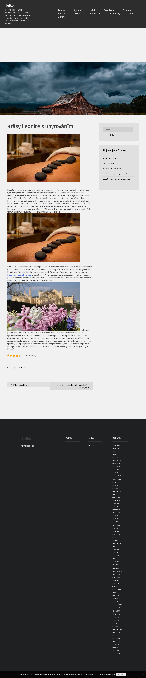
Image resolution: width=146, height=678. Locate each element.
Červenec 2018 (117, 629)
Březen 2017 (116, 654)
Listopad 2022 (116, 513)
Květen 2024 (116, 464)
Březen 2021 (116, 550)
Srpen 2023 (115, 488)
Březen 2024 (116, 470)
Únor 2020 (115, 583)
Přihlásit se (92, 445)
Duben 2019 (116, 614)
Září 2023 (115, 485)
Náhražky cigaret (108, 163)
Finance (127, 10)
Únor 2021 (115, 553)
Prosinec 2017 (116, 639)
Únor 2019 (115, 620)
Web (131, 13)
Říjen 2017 (115, 645)
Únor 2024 (115, 473)
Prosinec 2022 (116, 510)
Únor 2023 (115, 507)
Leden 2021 (115, 556)
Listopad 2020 (116, 559)
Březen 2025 (116, 448)
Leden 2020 (115, 586)
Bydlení (77, 10)
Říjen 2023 (115, 482)
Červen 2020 (116, 574)
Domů (61, 10)
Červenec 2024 (117, 461)
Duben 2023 (116, 500)
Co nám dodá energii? (110, 158)
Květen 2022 (116, 528)
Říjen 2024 (115, 457)
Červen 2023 (116, 494)
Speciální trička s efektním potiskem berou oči (119, 179)
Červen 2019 (116, 608)
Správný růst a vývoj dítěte (112, 169)
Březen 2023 (116, 504)
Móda (78, 13)
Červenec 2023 (117, 491)
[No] (143, 674)
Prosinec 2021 (116, 534)
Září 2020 (115, 565)
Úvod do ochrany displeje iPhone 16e (116, 174)
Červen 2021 (116, 546)
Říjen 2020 (115, 562)
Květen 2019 (116, 611)
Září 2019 (115, 599)
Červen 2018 (116, 632)
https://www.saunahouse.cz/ (19, 275)
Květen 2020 (116, 577)
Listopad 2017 (116, 642)
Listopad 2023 (116, 479)
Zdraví (61, 16)
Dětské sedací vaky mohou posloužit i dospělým (73, 386)
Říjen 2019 (115, 596)
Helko (9, 6)
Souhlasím (121, 674)
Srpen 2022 (115, 522)
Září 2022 (115, 519)
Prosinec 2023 (116, 476)
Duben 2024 (116, 467)
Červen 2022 (116, 525)
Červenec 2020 (117, 571)
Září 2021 (115, 540)
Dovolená (109, 10)
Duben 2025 (116, 445)
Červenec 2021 (117, 543)
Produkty (115, 13)
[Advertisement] (73, 45)
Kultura (62, 13)
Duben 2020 (116, 580)
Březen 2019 (116, 617)
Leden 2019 (115, 623)
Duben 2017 (116, 651)
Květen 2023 (116, 497)
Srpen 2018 (115, 626)
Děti (92, 10)
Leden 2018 (115, 635)
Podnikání (95, 13)
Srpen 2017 (115, 648)
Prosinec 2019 (116, 589)
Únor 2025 (115, 451)
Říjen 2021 (115, 537)
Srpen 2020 (115, 568)
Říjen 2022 (115, 516)
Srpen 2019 (115, 602)
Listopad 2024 (116, 454)
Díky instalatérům (21, 385)
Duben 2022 (116, 531)
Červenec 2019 (117, 605)
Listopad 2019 (116, 593)
